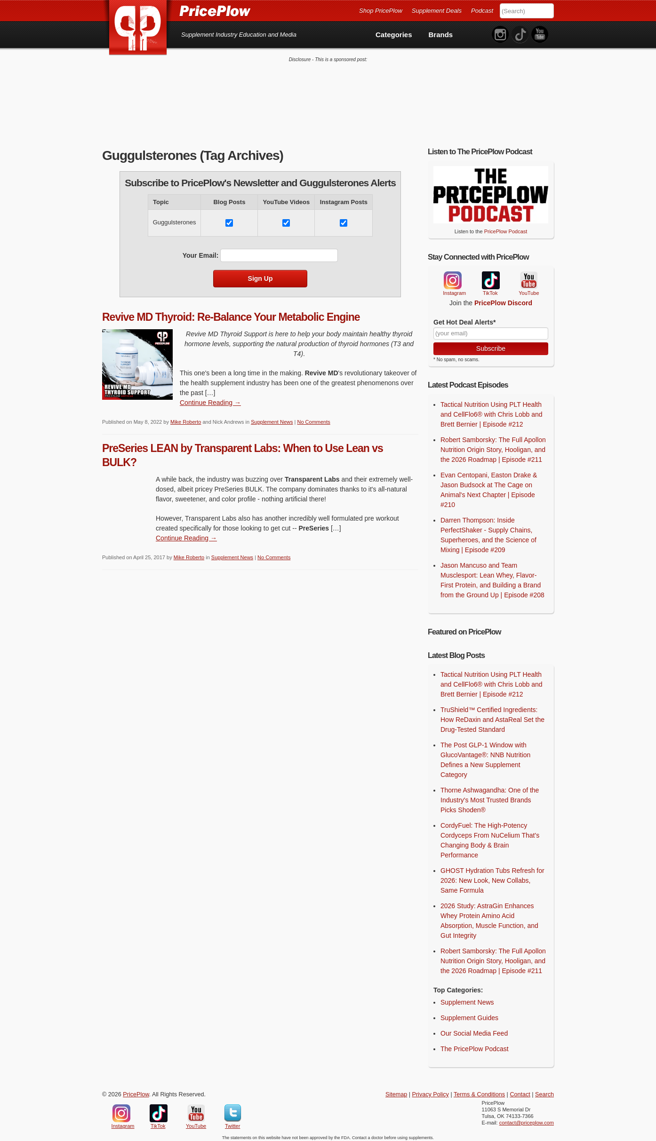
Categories (394, 35)
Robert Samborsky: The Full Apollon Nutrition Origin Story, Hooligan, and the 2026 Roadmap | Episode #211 (493, 446)
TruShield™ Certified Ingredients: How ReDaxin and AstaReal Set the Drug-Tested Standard (492, 715)
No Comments (313, 418)
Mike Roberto (185, 418)
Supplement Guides (469, 1014)
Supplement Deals (437, 10)
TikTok (490, 277)
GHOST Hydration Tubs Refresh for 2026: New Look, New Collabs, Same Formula (492, 876)
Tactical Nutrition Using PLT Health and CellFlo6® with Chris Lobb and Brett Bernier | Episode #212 (491, 410)
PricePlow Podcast (506, 227)
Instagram (452, 276)
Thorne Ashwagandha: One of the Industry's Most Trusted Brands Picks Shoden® (489, 796)
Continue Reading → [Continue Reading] (210, 399)
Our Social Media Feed (474, 1029)
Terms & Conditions (479, 1090)
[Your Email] (490, 330)
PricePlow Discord (503, 299)
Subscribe (490, 345)
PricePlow (136, 1090)
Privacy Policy (430, 1090)
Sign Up (260, 274)
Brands (441, 35)
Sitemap (396, 1090)
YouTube (528, 277)
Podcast (482, 10)
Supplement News (272, 418)
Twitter (232, 1109)
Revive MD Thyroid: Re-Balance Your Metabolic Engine (231, 313)
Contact (520, 1090)
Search (544, 1090)
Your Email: (201, 251)
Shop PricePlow (380, 10)
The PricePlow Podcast (474, 1045)
